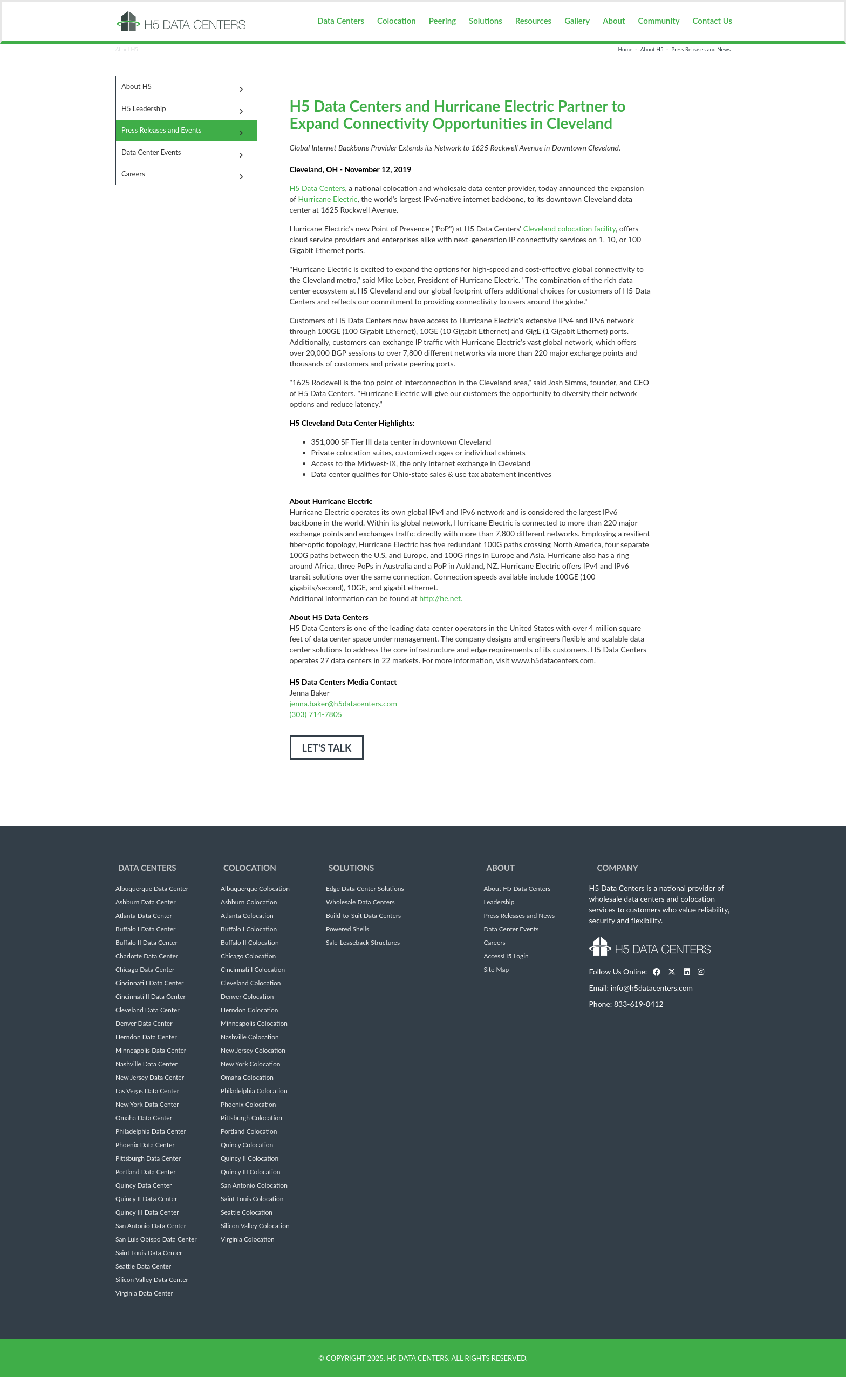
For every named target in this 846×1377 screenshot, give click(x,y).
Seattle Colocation (246, 1212)
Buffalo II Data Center (146, 942)
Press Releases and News (701, 49)
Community (658, 20)
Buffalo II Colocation (250, 942)
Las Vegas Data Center (147, 1091)
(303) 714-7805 (316, 714)
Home (625, 49)
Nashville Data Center (146, 1064)
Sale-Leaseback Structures (363, 942)
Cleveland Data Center (147, 1010)
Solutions (485, 20)
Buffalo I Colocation (249, 929)
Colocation (396, 20)
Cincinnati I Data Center (149, 983)
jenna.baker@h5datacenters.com (343, 703)
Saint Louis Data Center (148, 1253)
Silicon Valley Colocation (255, 1226)
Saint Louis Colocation (252, 1199)
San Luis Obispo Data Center (156, 1239)
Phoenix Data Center (145, 1145)
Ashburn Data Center (145, 902)
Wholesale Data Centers (360, 902)
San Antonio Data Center (150, 1226)
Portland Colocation (249, 1131)
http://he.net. (440, 598)
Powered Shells (347, 929)
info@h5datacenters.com (652, 987)
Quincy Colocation (247, 1145)
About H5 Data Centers (517, 888)
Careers (133, 173)
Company (617, 867)
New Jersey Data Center (149, 1077)
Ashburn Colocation (249, 902)
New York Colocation (250, 1064)
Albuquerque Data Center (151, 888)
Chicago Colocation (248, 956)
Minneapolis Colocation (254, 1023)
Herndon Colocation (249, 1010)
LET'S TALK (327, 748)
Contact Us (712, 20)
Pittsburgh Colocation (251, 1118)
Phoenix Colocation (248, 1104)
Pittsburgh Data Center (148, 1158)
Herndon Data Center (146, 1037)
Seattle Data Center (143, 1266)
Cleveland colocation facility (569, 228)
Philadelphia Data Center (150, 1131)
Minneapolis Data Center (150, 1050)
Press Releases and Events (161, 130)
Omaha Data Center (143, 1118)
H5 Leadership (143, 108)
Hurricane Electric (328, 198)
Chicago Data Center (144, 969)
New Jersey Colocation (253, 1050)
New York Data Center (147, 1104)
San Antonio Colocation (254, 1185)
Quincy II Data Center (146, 1199)
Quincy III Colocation (250, 1172)
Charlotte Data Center (146, 956)
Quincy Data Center (143, 1185)
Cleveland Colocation (251, 983)
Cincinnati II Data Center (150, 996)
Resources (533, 20)
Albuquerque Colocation (255, 888)
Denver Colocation (247, 996)
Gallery (577, 20)
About (614, 20)
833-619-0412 (639, 1003)
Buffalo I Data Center (145, 929)
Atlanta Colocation (247, 915)
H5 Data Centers (317, 188)
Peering (442, 20)
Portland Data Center (145, 1172)
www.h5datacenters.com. (553, 660)
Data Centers (340, 20)
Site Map (496, 969)
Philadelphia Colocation (254, 1091)
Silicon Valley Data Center (151, 1280)
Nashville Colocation (250, 1037)
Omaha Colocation (247, 1077)
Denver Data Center (144, 1023)
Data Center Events (151, 152)
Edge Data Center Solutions (365, 888)
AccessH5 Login (506, 956)
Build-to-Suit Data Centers (363, 915)
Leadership (499, 902)
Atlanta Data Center (143, 915)
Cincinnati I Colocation (253, 969)
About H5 (652, 49)
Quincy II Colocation (249, 1158)
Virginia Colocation (248, 1239)
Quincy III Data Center (147, 1212)
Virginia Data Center (144, 1293)
